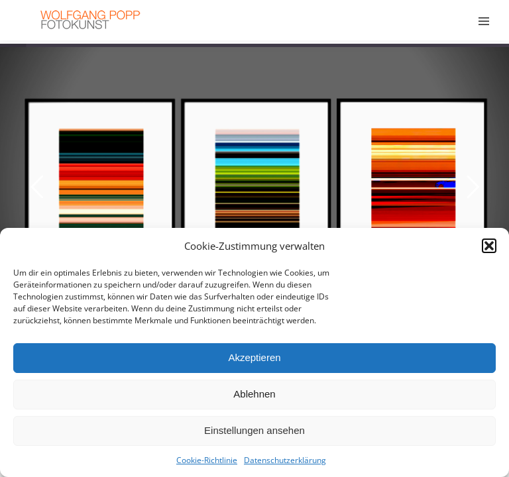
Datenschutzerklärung (285, 460)
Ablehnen (254, 393)
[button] (489, 245)
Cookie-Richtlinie (206, 460)
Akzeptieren (254, 357)
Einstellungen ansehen (254, 430)
